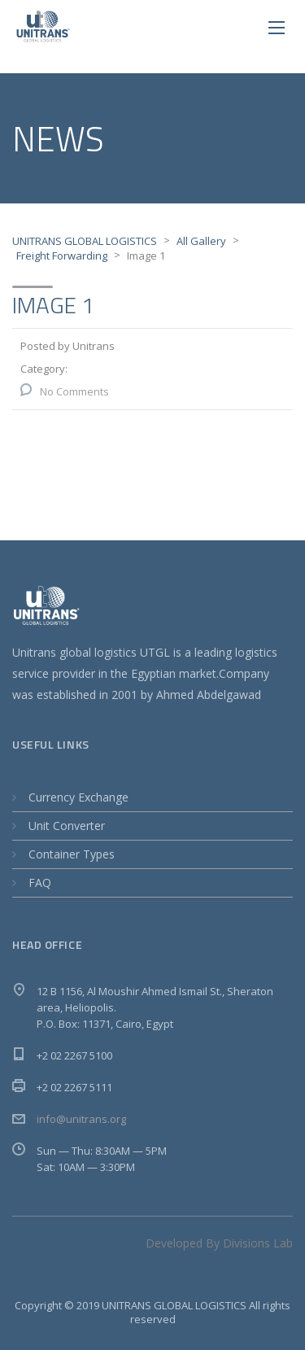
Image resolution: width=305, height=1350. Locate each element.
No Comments (74, 391)
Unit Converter (66, 825)
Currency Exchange (78, 797)
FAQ (39, 882)
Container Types (71, 854)
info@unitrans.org (81, 1119)
